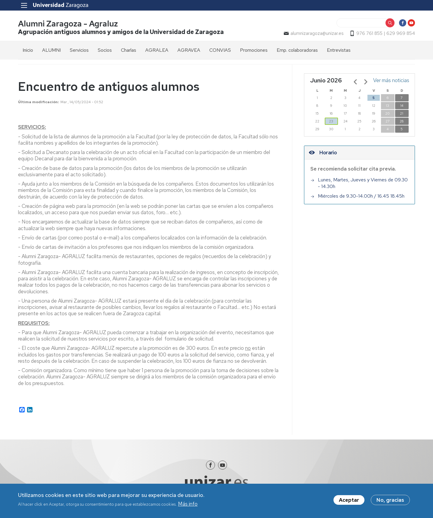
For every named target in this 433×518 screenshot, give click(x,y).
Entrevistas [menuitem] (339, 50)
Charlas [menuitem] (128, 50)
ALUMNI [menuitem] (51, 50)
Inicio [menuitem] (28, 50)
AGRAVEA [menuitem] (188, 50)
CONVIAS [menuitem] (220, 50)
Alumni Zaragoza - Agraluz (68, 23)
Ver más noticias (391, 80)
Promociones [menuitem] (254, 50)
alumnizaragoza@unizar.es (316, 33)
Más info (188, 505)
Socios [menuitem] (105, 50)
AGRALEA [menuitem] (156, 50)
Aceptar (349, 501)
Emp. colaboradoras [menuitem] (297, 50)
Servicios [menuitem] (79, 50)
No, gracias (390, 501)
